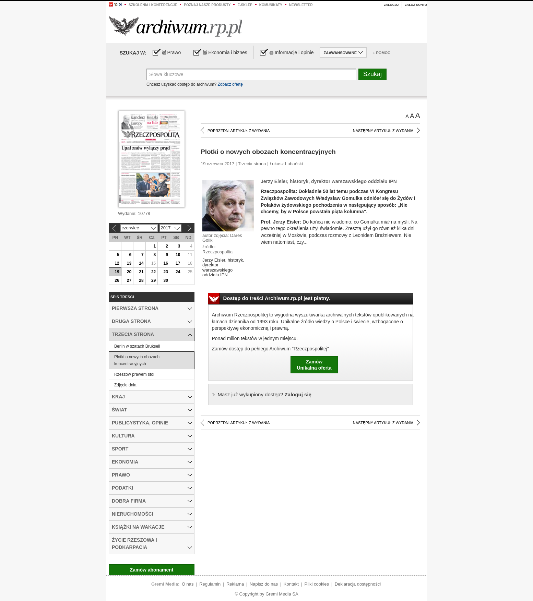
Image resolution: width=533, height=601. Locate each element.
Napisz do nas (264, 584)
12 (117, 263)
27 (129, 280)
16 (165, 263)
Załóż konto (416, 5)
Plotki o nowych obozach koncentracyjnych (136, 360)
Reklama (235, 584)
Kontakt (291, 584)
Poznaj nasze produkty (207, 5)
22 (153, 271)
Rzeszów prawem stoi (134, 374)
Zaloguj (391, 5)
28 (141, 280)
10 (178, 254)
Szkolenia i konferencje (153, 5)
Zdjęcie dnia (125, 385)
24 (178, 271)
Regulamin (210, 584)
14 (141, 263)
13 (129, 263)
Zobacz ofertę (229, 84)
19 (117, 271)
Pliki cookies (317, 584)
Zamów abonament (152, 570)
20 (129, 271)
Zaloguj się (264, 394)
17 (178, 263)
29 (153, 280)
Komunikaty (270, 5)
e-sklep (244, 5)
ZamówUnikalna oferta (314, 365)
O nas (188, 584)
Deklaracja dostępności (358, 584)
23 (165, 271)
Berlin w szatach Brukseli (137, 346)
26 (117, 280)
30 (165, 280)
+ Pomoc (381, 53)
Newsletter (301, 5)
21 (141, 271)
